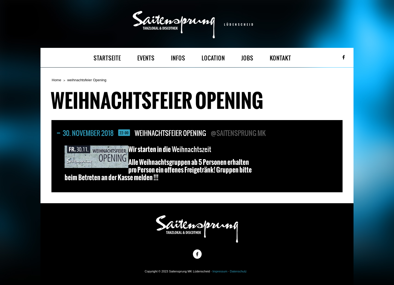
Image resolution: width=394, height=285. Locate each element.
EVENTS (146, 58)
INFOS (178, 58)
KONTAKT (280, 58)
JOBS (247, 58)
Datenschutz (238, 271)
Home (56, 80)
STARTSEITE (107, 58)
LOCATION (213, 58)
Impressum (220, 271)
